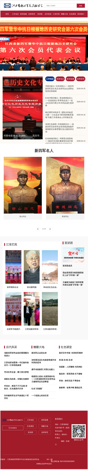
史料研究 (44, 432)
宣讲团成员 (67, 266)
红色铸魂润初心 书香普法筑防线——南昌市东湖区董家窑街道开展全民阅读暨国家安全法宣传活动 (59, 141)
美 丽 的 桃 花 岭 (66, 360)
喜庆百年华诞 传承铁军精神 (71, 353)
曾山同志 (22, 216)
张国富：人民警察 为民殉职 (70, 367)
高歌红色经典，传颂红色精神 (16, 379)
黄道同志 (65, 216)
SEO (48, 459)
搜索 (80, 6)
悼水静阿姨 (31, 287)
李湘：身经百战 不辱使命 (69, 381)
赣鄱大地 (38, 347)
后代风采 (11, 347)
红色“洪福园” (37, 389)
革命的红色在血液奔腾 (50, 288)
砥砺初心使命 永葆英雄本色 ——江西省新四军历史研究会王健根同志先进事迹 (43, 379)
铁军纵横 (44, 420)
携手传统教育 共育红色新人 (43, 369)
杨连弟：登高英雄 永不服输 (70, 374)
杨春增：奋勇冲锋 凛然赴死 (70, 387)
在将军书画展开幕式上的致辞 (13, 330)
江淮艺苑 (11, 244)
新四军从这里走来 (39, 353)
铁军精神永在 (13, 287)
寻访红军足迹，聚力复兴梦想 (16, 372)
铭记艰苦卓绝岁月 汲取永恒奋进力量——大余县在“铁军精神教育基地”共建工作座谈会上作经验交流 (59, 114)
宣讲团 (30, 432)
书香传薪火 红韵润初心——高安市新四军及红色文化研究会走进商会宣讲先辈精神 (59, 88)
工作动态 (30, 420)
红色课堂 (66, 347)
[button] (12, 64)
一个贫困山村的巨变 (40, 395)
